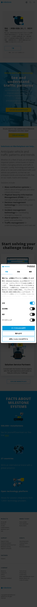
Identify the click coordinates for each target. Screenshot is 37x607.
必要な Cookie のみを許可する (18, 339)
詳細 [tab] (18, 271)
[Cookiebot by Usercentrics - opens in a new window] (27, 266)
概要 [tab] (30, 271)
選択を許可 (18, 333)
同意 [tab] (6, 271)
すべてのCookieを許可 (18, 328)
